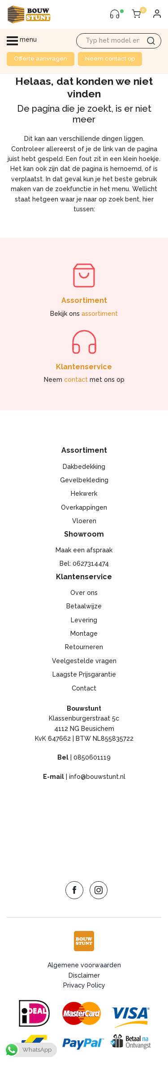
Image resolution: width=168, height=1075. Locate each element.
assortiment (100, 313)
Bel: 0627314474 (84, 563)
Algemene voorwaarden (84, 965)
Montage (84, 633)
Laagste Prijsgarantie (84, 674)
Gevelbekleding (84, 480)
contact (76, 379)
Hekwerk (84, 493)
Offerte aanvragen (40, 58)
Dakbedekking (84, 466)
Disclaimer (84, 975)
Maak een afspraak (84, 550)
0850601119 (92, 757)
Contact (84, 688)
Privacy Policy (84, 985)
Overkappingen (84, 507)
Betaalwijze (84, 606)
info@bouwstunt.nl (97, 776)
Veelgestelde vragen (84, 660)
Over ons (84, 592)
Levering (84, 620)
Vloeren (84, 520)
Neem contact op (110, 58)
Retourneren (84, 647)
